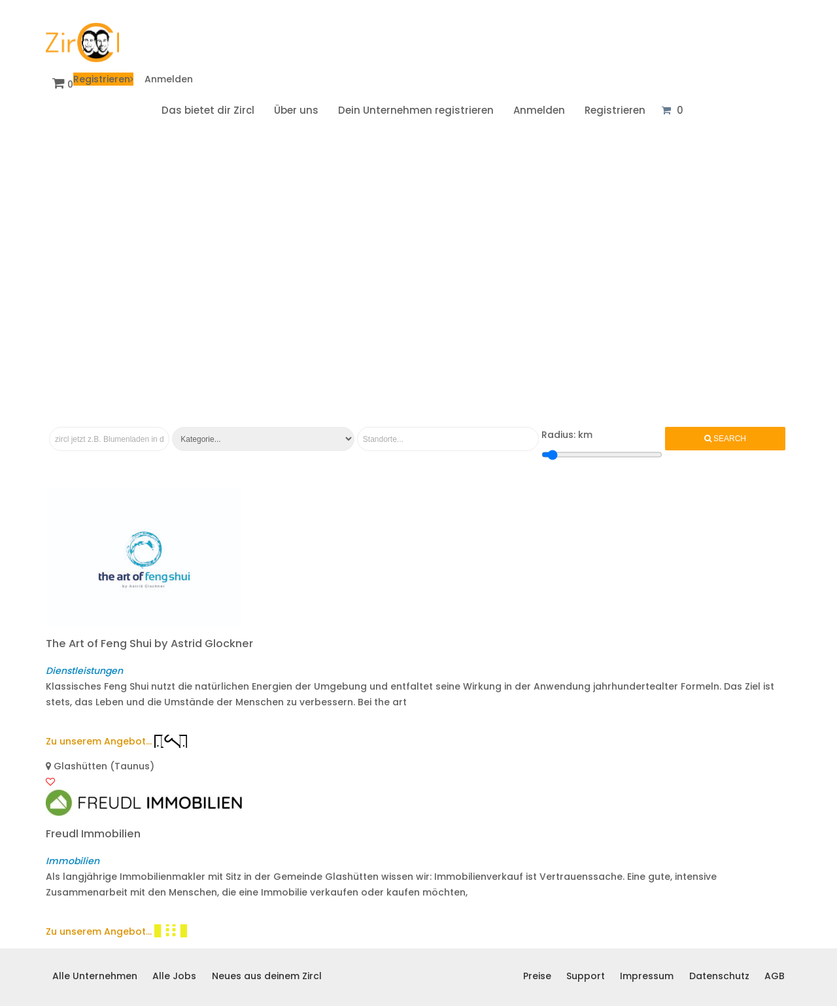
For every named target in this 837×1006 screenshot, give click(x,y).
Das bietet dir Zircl (208, 110)
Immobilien (72, 860)
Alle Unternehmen (94, 975)
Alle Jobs (174, 975)
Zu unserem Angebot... (99, 741)
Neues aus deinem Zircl (267, 975)
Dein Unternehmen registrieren (416, 110)
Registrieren (103, 79)
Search (725, 438)
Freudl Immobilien (93, 833)
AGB (774, 975)
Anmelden (169, 79)
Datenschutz (719, 975)
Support (585, 975)
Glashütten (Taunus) (100, 766)
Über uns (296, 110)
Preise (537, 975)
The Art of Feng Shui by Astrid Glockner (149, 643)
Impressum (647, 975)
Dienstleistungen (84, 670)
